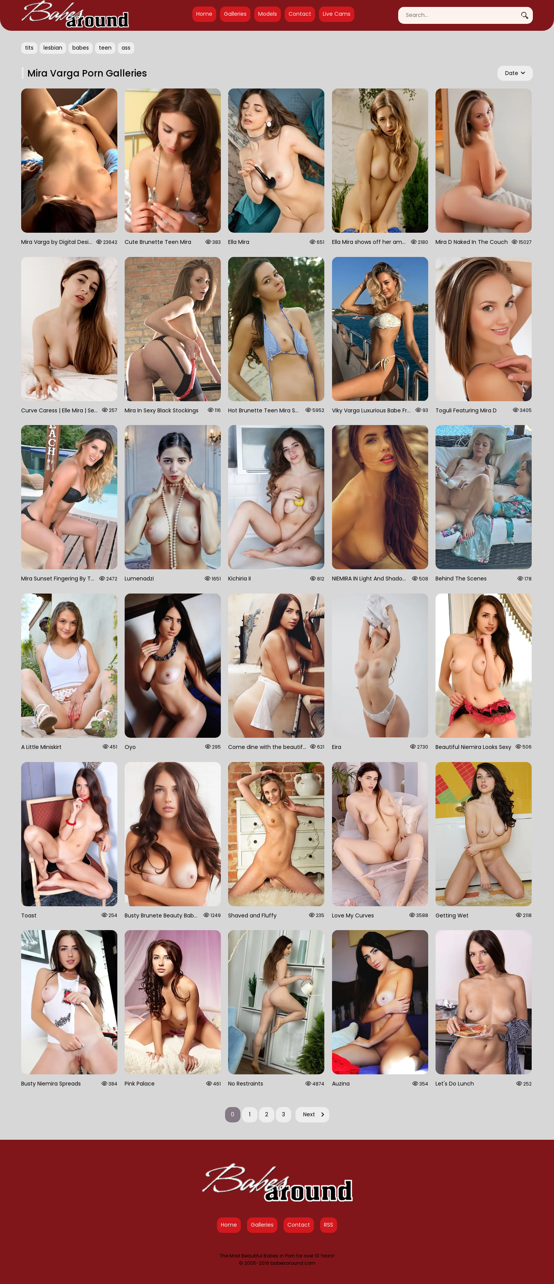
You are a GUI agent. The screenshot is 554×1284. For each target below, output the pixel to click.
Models (267, 14)
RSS (328, 1225)
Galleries (235, 14)
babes (80, 48)
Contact (300, 14)
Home (204, 14)
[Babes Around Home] (75, 15)
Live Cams (336, 14)
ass (126, 48)
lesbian (52, 48)
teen (105, 48)
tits (29, 48)
